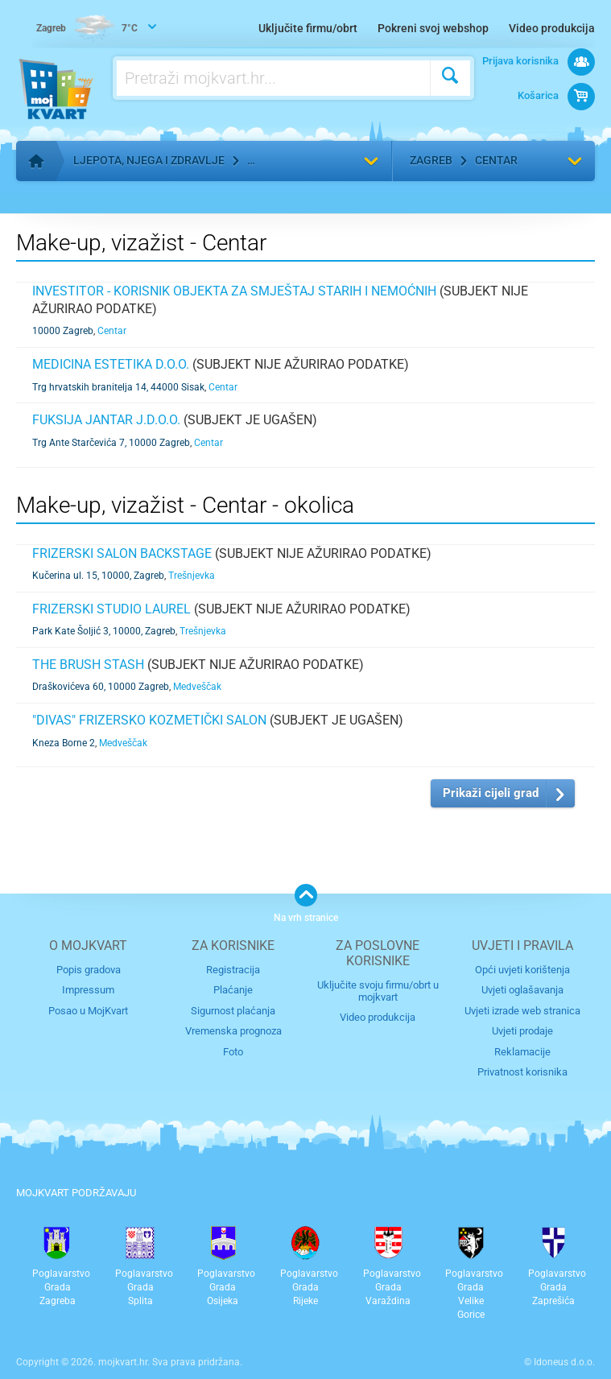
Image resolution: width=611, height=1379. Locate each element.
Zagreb (431, 160)
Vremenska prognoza (233, 1031)
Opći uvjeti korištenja (522, 970)
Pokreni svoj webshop (433, 28)
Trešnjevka (191, 575)
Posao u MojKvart (88, 1011)
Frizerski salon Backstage (122, 553)
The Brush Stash (88, 664)
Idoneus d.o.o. (564, 1362)
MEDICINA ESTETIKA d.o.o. (110, 364)
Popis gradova (88, 970)
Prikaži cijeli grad (491, 793)
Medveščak (197, 686)
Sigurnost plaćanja (233, 1011)
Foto (233, 1052)
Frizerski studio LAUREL (111, 609)
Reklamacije (522, 1052)
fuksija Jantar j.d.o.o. (106, 419)
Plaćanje (233, 990)
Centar (496, 160)
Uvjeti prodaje (522, 1031)
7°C (87, 29)
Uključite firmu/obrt (307, 28)
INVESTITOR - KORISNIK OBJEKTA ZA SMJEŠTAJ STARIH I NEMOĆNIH (234, 291)
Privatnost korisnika (522, 1072)
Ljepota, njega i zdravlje (149, 160)
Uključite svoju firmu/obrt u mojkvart (378, 991)
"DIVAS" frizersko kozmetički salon (149, 720)
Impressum (88, 990)
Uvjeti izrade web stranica (522, 1011)
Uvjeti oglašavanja (522, 990)
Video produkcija (552, 28)
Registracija (233, 970)
